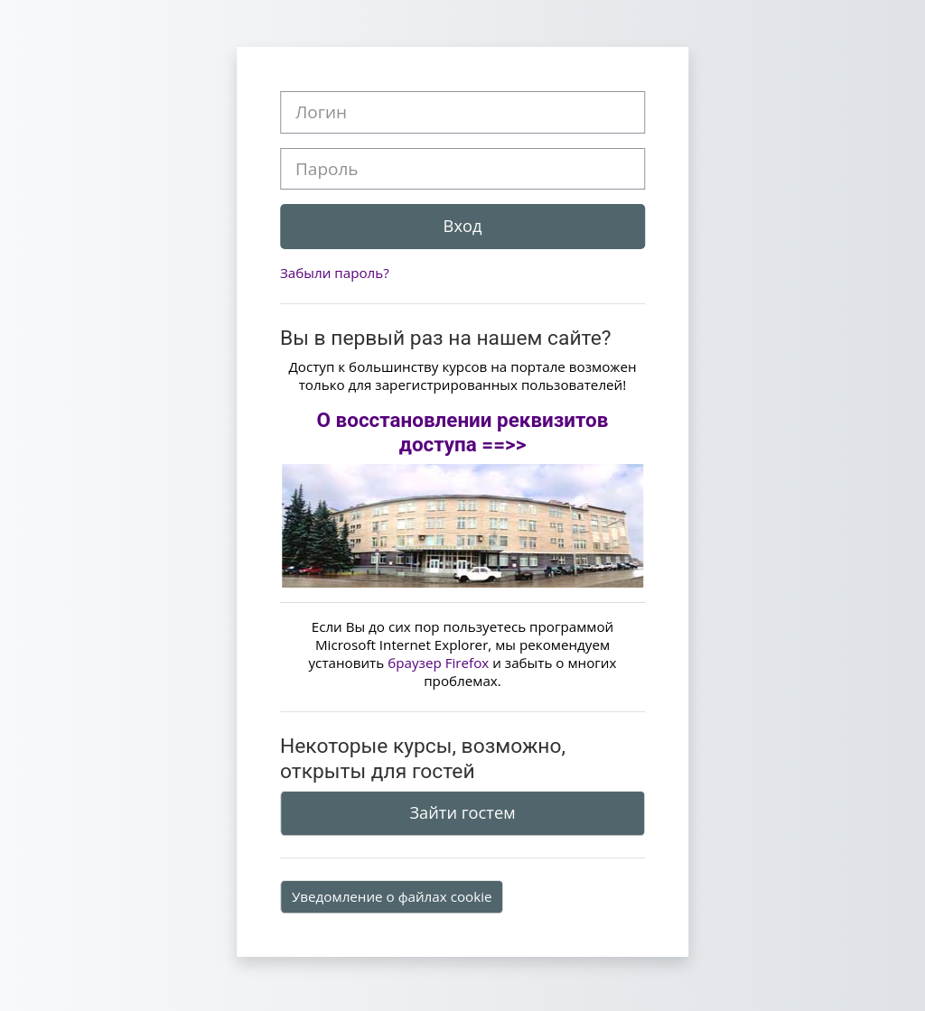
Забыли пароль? (334, 273)
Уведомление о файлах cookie (392, 896)
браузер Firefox (438, 663)
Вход (463, 226)
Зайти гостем (462, 812)
